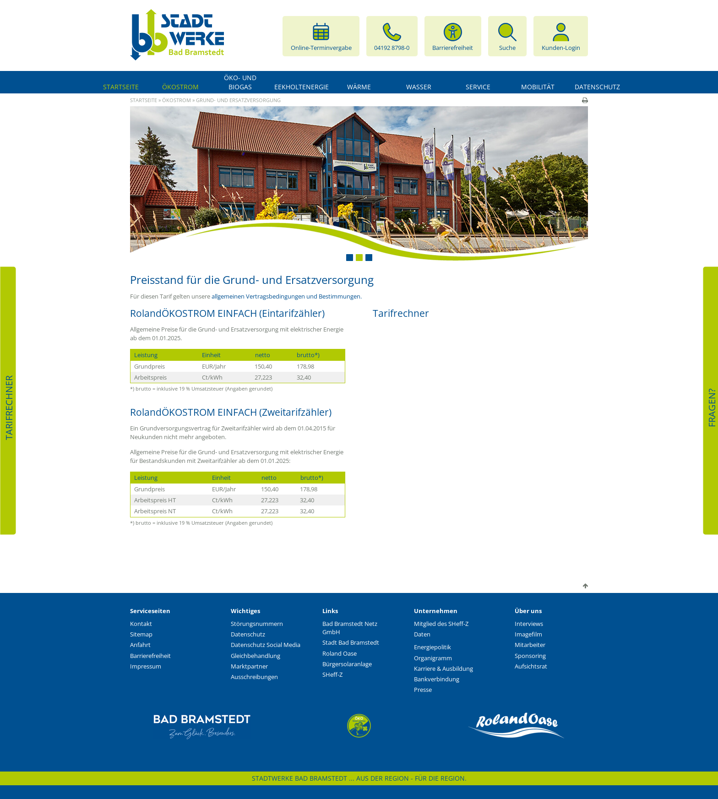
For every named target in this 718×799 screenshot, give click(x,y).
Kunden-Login (561, 36)
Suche (507, 36)
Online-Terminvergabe (321, 36)
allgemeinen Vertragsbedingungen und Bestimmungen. (287, 296)
